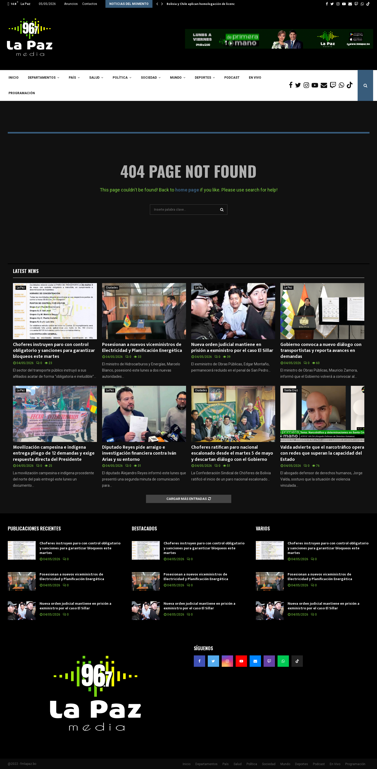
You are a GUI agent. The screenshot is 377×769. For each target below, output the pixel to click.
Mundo (176, 77)
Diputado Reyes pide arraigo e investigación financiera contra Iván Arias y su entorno (139, 453)
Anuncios (71, 4)
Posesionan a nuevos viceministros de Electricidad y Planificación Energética (142, 347)
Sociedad (149, 77)
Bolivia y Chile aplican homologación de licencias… (204, 3)
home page (187, 190)
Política (120, 77)
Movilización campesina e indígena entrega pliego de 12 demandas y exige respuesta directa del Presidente (54, 453)
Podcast (232, 77)
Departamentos (42, 77)
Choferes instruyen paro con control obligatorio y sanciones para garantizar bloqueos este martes (54, 351)
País (72, 77)
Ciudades (112, 287)
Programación (22, 93)
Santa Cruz (291, 390)
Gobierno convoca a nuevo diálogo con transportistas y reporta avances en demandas (320, 351)
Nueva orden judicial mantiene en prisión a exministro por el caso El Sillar (232, 347)
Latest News (26, 271)
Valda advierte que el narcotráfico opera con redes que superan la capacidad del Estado (322, 453)
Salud (94, 77)
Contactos (89, 4)
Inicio (14, 77)
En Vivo (255, 77)
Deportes (203, 77)
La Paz (21, 287)
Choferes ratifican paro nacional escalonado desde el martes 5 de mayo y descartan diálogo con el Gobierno (232, 453)
